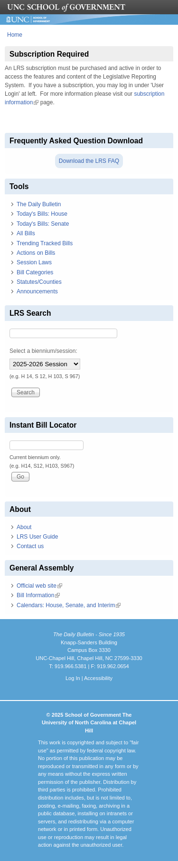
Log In (73, 678)
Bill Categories (35, 272)
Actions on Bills (36, 253)
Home (14, 34)
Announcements (37, 291)
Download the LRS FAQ (89, 161)
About (24, 527)
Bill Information (38, 595)
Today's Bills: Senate (43, 223)
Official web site (39, 585)
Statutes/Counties (39, 282)
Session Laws (34, 262)
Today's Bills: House (42, 213)
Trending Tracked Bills (45, 243)
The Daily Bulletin (39, 204)
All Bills (26, 233)
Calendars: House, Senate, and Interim (69, 605)
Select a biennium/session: (43, 351)
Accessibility (98, 678)
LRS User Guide (37, 536)
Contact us (30, 546)
